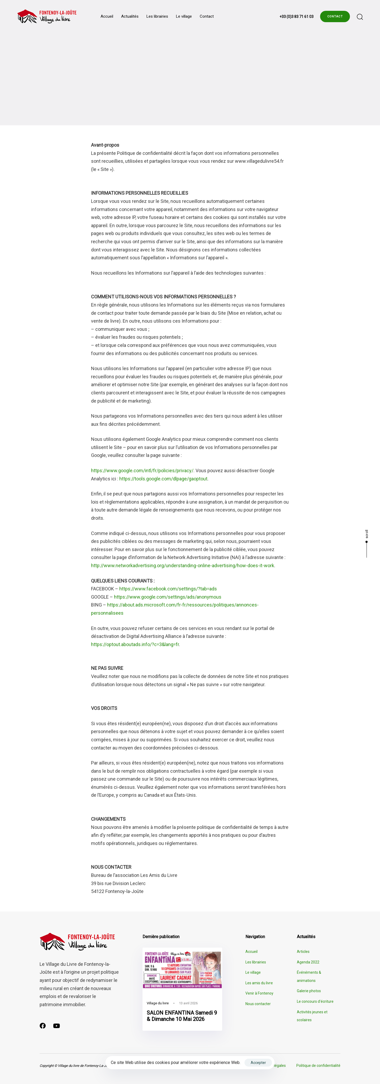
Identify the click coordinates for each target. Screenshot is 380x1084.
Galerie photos (309, 991)
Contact (207, 16)
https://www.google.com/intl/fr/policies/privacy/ (142, 470)
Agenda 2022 (308, 962)
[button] (360, 16)
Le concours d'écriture (315, 1001)
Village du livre (158, 1003)
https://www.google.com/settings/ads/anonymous (167, 597)
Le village (184, 16)
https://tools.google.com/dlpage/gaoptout (163, 478)
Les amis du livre (259, 983)
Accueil (107, 16)
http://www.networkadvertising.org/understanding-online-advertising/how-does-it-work (182, 565)
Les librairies (157, 16)
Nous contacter (258, 1004)
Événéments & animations (309, 976)
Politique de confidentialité (318, 1065)
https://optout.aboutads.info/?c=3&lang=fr (135, 644)
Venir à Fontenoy (259, 993)
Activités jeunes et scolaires (312, 1016)
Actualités (130, 16)
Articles (303, 951)
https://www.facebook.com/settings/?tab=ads (168, 588)
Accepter (258, 1063)
